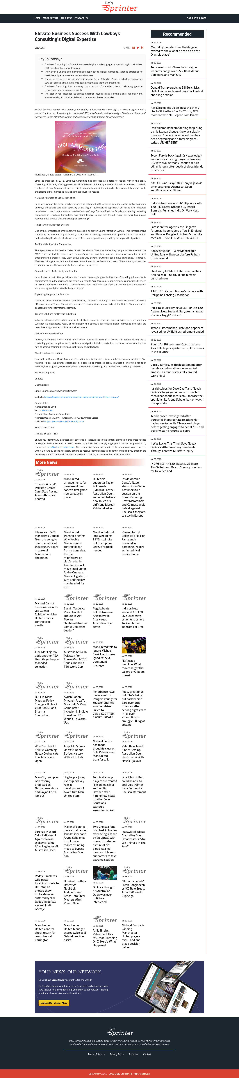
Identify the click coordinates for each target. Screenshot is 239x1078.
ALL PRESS (66, 18)
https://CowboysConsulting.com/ (61, 397)
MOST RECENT (50, 18)
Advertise (133, 1054)
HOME (37, 18)
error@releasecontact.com (60, 447)
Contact (147, 1054)
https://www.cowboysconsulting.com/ (64, 421)
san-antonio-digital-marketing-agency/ (98, 397)
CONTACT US (81, 18)
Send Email (47, 410)
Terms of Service (96, 1054)
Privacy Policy (117, 1054)
